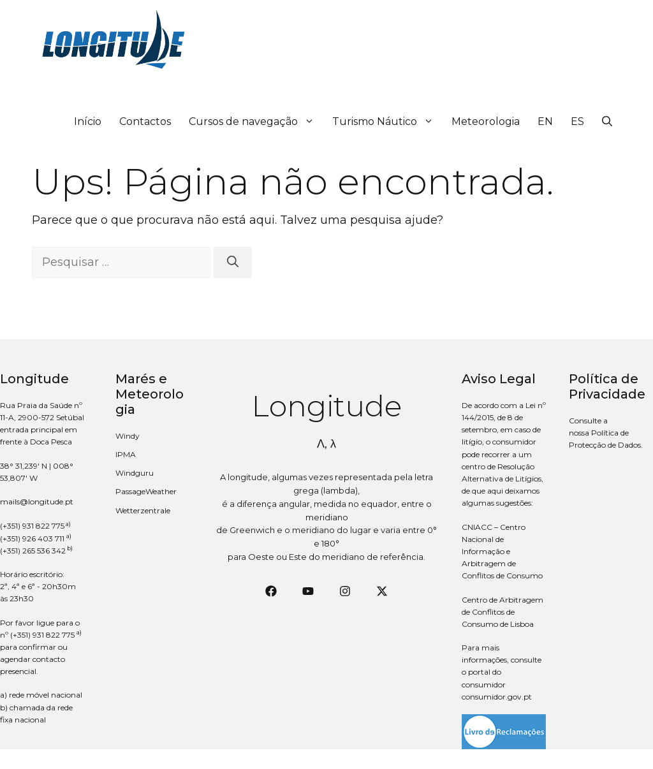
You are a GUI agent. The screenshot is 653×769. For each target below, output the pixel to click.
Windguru (134, 473)
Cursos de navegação (256, 121)
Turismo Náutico (387, 121)
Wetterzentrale (142, 510)
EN (545, 121)
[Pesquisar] (233, 262)
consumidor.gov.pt (497, 696)
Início (87, 121)
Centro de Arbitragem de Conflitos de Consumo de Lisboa (502, 612)
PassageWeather (146, 491)
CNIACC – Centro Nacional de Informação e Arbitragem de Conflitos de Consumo (502, 551)
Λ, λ (326, 444)
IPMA (125, 454)
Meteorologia (485, 121)
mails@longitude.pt (36, 501)
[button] (607, 121)
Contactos (145, 121)
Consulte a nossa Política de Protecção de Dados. (606, 433)
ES (577, 121)
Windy (127, 436)
